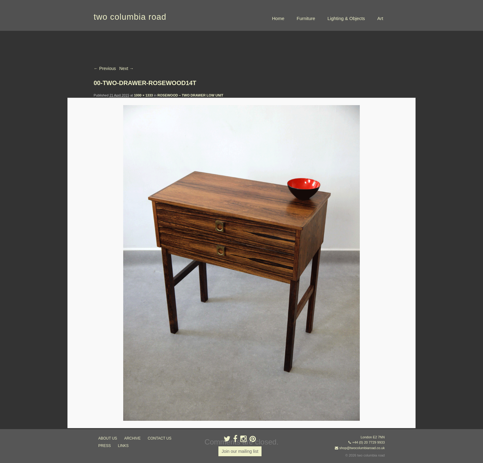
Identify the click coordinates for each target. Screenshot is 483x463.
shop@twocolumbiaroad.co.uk (362, 448)
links (123, 446)
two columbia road (130, 17)
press (104, 446)
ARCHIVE (132, 438)
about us (107, 438)
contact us (160, 438)
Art (380, 18)
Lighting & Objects (346, 18)
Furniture (306, 18)
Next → (126, 68)
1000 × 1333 (143, 95)
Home (278, 18)
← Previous (105, 68)
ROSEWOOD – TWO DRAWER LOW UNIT (190, 95)
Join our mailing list (239, 451)
